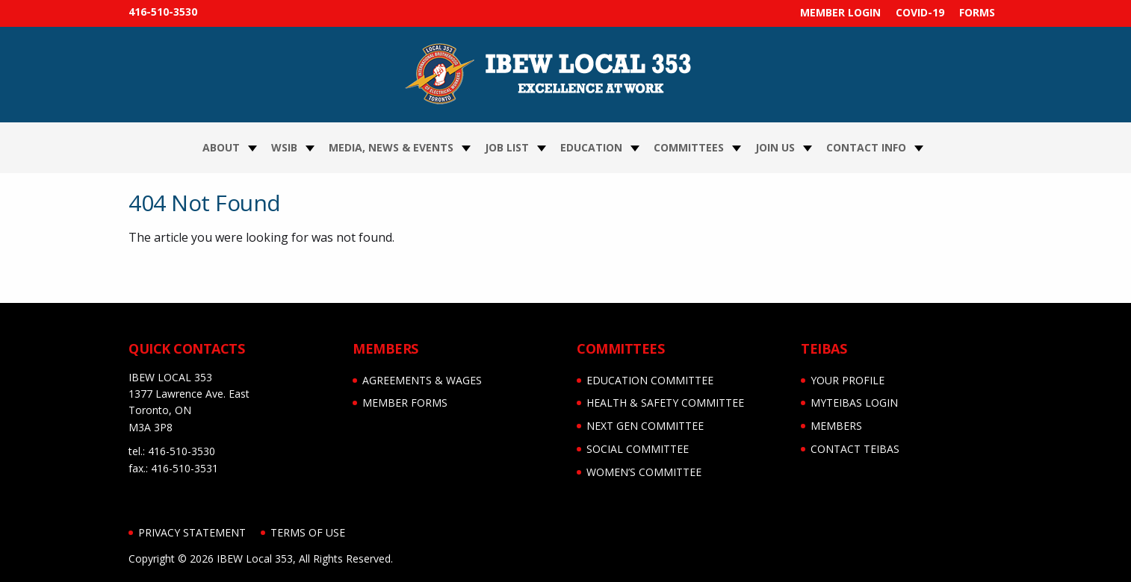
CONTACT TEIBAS (855, 449)
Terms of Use (307, 532)
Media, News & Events (391, 147)
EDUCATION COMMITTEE (649, 380)
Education (591, 147)
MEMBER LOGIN (840, 12)
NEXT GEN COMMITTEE (645, 426)
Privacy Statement (192, 532)
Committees (689, 147)
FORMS (977, 12)
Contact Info (866, 147)
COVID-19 (920, 12)
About (221, 147)
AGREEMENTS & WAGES (422, 380)
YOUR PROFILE (847, 380)
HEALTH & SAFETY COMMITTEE (665, 402)
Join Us (775, 147)
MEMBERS (836, 426)
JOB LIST (507, 147)
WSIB (284, 147)
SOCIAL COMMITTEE (637, 449)
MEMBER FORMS (404, 402)
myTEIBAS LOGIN (854, 402)
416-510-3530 (162, 11)
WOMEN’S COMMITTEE (643, 472)
